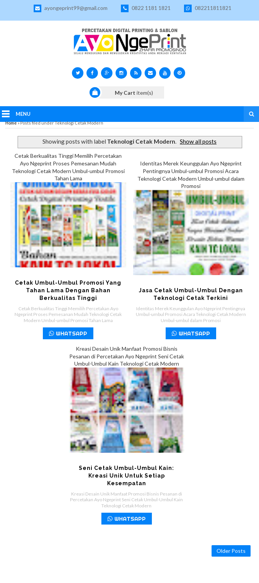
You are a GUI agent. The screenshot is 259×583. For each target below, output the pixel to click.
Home (11, 122)
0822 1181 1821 (146, 8)
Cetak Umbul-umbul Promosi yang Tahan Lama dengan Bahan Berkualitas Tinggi (68, 290)
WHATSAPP (68, 333)
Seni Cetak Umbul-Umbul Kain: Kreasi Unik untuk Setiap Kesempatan (126, 475)
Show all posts (198, 141)
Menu (23, 114)
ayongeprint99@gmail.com (71, 8)
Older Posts (231, 550)
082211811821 (207, 8)
